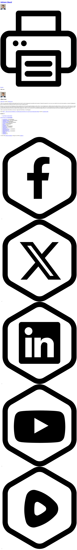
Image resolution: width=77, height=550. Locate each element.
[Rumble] (40, 548)
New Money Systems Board (7, 115)
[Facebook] (40, 218)
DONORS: (4, 125)
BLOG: (4, 124)
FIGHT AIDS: (5, 127)
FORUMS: (4, 132)
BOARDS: (4, 126)
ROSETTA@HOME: (6, 130)
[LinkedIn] (40, 383)
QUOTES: (4, 133)
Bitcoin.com (10, 101)
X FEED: (4, 123)
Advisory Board (6, 2)
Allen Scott (2, 101)
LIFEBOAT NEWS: (6, 120)
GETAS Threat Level (6, 117)
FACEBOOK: (5, 119)
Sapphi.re (21, 135)
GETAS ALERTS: (6, 122)
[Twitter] (40, 301)
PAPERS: (4, 131)
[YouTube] (40, 466)
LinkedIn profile (45, 111)
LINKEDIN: (5, 121)
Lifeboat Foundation (8, 135)
